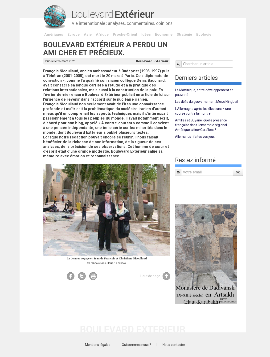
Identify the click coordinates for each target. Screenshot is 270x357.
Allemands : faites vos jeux (195, 136)
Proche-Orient (125, 34)
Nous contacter (174, 345)
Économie (163, 34)
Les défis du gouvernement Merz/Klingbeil (206, 101)
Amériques (53, 34)
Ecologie (203, 34)
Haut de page (155, 276)
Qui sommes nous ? (136, 345)
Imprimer (93, 276)
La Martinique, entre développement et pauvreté (204, 92)
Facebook (70, 276)
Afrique (102, 34)
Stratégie (184, 34)
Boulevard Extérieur (152, 61)
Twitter (82, 276)
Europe (73, 34)
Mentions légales (97, 345)
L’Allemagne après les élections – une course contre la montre (203, 111)
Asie (88, 34)
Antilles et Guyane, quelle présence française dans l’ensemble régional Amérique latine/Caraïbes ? (201, 125)
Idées (146, 34)
